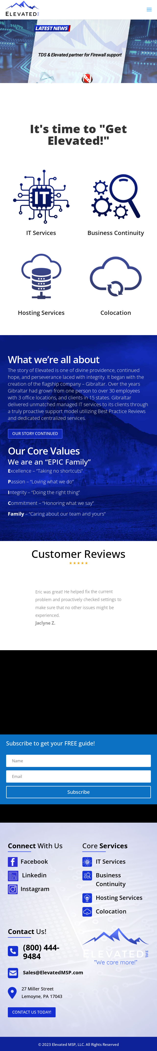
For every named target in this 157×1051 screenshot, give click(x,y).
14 (90, 637)
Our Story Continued (35, 433)
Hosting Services (41, 312)
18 (103, 638)
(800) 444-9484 (41, 951)
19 (107, 638)
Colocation (115, 312)
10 (78, 636)
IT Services (41, 233)
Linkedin (34, 875)
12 (84, 637)
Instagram (33, 889)
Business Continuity (115, 233)
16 (97, 638)
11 (81, 637)
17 (100, 638)
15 (94, 638)
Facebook (33, 861)
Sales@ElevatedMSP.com (53, 972)
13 (87, 637)
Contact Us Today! (31, 1012)
